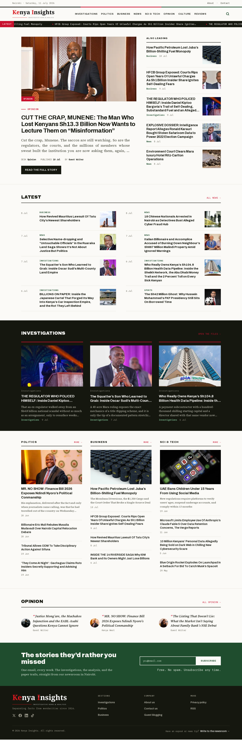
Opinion (173, 14)
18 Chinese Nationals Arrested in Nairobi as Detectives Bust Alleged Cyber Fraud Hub (169, 221)
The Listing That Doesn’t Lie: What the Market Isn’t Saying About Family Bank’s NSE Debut (194, 622)
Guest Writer (76, 161)
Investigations (90, 14)
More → (78, 443)
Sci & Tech (156, 14)
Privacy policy (198, 704)
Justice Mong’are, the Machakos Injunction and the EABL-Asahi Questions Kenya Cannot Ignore (57, 622)
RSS (193, 710)
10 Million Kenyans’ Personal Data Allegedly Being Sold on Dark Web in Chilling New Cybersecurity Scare (189, 546)
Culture (188, 14)
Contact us (151, 710)
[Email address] (168, 662)
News (141, 14)
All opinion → (211, 603)
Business (127, 14)
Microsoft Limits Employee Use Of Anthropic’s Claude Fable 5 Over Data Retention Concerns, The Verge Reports (190, 525)
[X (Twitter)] (14, 717)
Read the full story (41, 171)
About (210, 3)
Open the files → (209, 335)
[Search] (227, 15)
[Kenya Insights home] (38, 15)
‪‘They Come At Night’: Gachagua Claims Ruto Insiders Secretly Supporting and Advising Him (51, 568)
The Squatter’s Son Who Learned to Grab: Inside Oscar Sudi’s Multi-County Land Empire (68, 270)
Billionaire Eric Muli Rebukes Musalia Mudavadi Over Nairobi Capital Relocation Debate (49, 530)
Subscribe (208, 662)
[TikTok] (32, 717)
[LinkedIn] (26, 717)
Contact (225, 3)
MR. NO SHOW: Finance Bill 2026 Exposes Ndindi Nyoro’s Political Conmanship (46, 495)
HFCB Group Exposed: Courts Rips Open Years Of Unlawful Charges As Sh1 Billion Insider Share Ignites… (129, 25)
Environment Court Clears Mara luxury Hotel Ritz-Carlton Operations (170, 157)
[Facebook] (20, 717)
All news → (214, 199)
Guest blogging (153, 716)
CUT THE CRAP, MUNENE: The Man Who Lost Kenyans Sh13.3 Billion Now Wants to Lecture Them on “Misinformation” (78, 125)
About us (149, 704)
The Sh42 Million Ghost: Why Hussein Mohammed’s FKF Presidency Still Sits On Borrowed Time (172, 299)
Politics (111, 14)
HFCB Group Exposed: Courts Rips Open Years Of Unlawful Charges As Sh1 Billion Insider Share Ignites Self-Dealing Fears (117, 521)
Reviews (204, 14)
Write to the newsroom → (215, 732)
